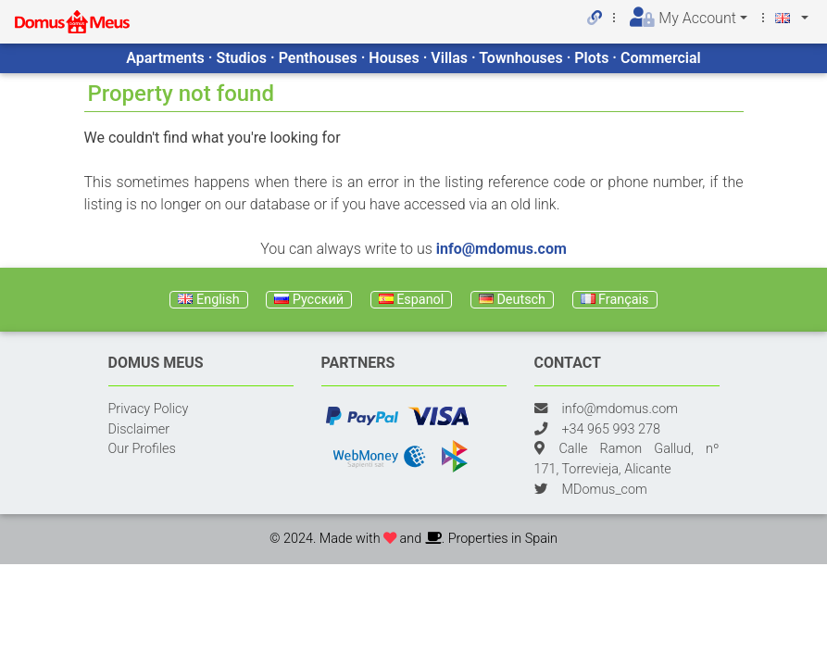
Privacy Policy (148, 409)
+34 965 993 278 (611, 429)
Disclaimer (139, 429)
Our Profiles (142, 449)
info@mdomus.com (501, 249)
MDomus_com (604, 489)
